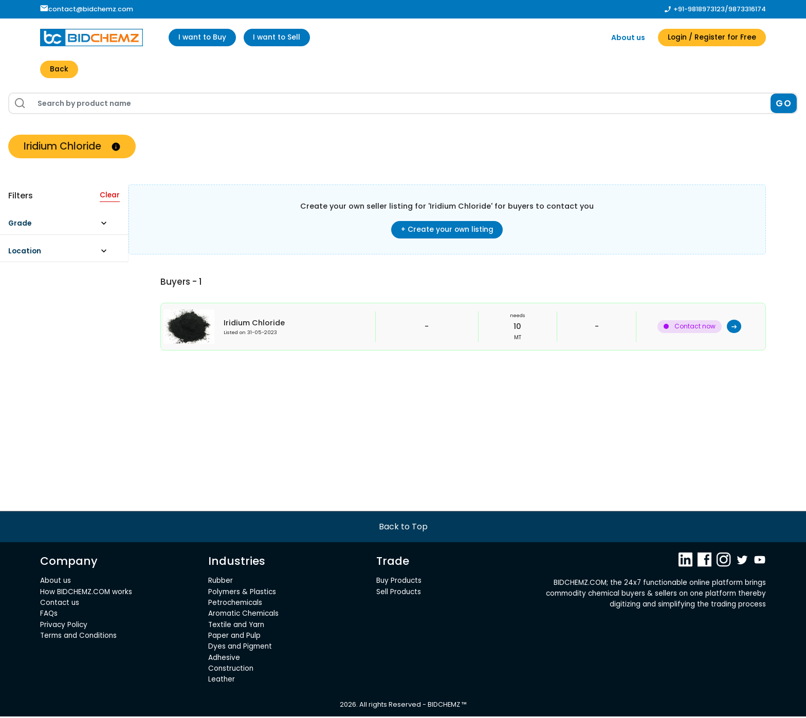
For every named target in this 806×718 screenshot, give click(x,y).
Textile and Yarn (236, 626)
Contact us (59, 604)
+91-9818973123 (699, 9)
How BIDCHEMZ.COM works (86, 593)
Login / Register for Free (710, 37)
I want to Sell (280, 37)
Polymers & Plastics (242, 593)
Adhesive (224, 659)
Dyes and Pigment (240, 648)
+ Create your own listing (447, 230)
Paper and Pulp (234, 637)
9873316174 (747, 9)
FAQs (49, 615)
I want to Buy (203, 37)
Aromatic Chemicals (243, 615)
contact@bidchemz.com (86, 9)
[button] (62, 227)
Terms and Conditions (78, 637)
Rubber (220, 582)
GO (784, 104)
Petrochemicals (235, 604)
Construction (230, 670)
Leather (221, 681)
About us (626, 37)
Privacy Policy (63, 626)
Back (59, 70)
